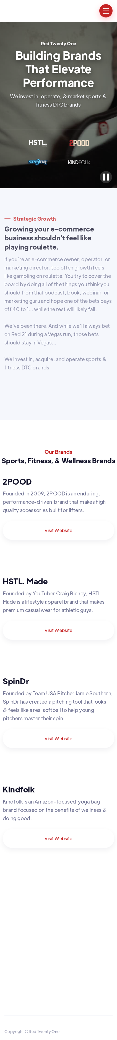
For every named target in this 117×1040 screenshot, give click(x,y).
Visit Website (58, 530)
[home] (18, 11)
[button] (106, 10)
